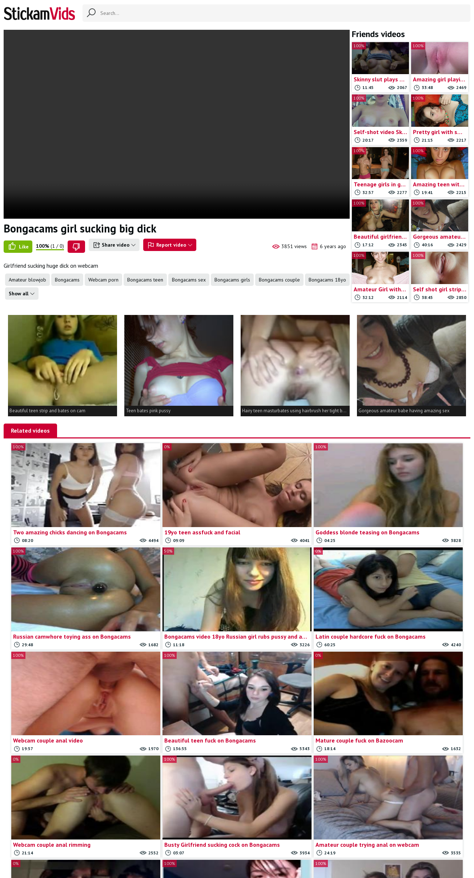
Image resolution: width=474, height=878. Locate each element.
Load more (331, 769)
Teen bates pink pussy (148, 411)
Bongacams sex (189, 279)
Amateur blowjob (27, 279)
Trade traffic (284, 842)
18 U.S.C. (315, 842)
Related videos (30, 430)
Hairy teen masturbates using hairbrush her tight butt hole (296, 411)
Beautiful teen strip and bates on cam (47, 411)
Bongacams (67, 279)
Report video (170, 245)
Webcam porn (103, 279)
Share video (114, 245)
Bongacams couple (279, 279)
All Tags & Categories (173, 842)
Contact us (216, 842)
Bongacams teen (145, 279)
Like (18, 247)
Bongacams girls (232, 279)
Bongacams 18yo (327, 279)
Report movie (249, 842)
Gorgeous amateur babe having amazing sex (404, 411)
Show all (22, 293)
